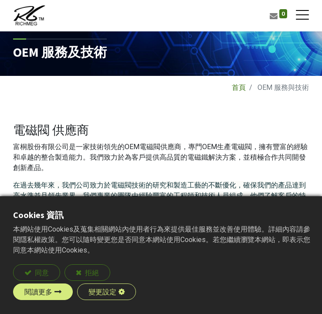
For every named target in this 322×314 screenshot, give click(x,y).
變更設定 (102, 291)
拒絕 (91, 272)
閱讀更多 (38, 291)
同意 (41, 272)
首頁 (239, 87)
